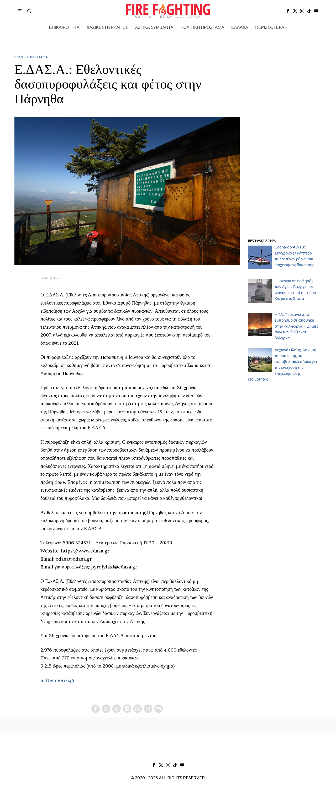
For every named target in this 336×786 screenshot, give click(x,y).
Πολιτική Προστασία (31, 57)
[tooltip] (288, 11)
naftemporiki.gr (58, 680)
